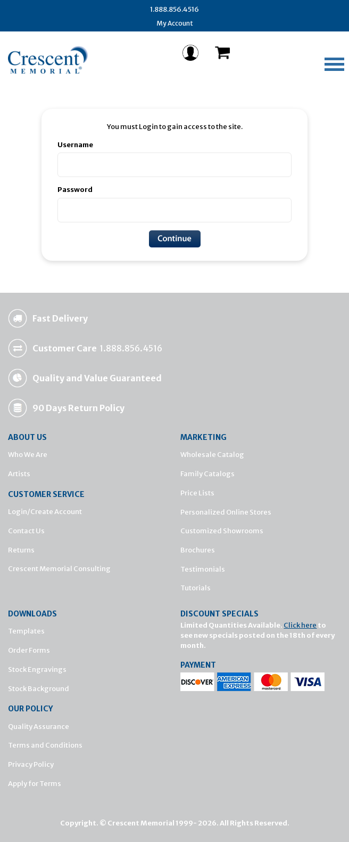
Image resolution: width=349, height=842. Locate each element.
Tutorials (195, 587)
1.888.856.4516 (174, 9)
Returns (21, 550)
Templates (26, 631)
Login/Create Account (45, 511)
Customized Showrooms (221, 530)
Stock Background (38, 688)
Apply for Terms (34, 783)
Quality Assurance (38, 726)
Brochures (197, 550)
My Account (174, 23)
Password (75, 189)
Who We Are (27, 454)
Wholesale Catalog (212, 454)
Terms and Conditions (45, 745)
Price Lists (197, 493)
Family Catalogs (207, 473)
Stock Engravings (37, 669)
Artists (19, 473)
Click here (300, 625)
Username (75, 144)
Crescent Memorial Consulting (59, 568)
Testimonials (202, 569)
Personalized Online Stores (225, 512)
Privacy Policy (31, 764)
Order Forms (29, 650)
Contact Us (26, 530)
